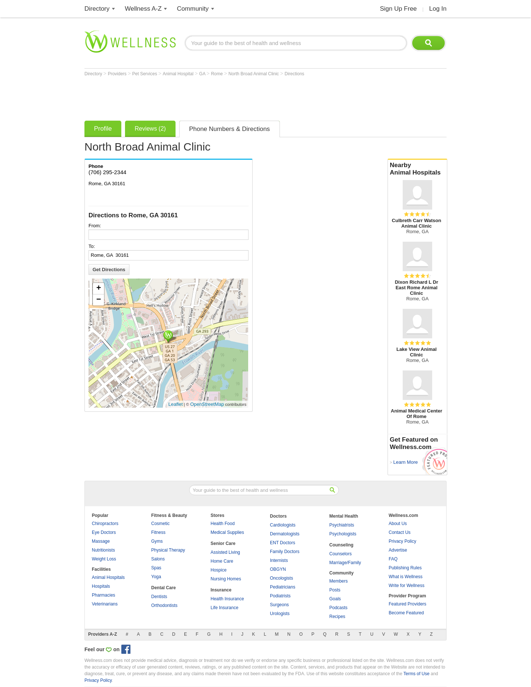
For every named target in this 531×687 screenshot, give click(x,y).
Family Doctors (284, 551)
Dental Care (163, 587)
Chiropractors (105, 523)
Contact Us (399, 532)
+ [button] (98, 288)
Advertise (398, 550)
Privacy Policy (402, 541)
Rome (217, 73)
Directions (294, 73)
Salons (158, 559)
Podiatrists (280, 595)
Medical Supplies (227, 532)
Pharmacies (103, 595)
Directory (97, 8)
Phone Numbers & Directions (229, 128)
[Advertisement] (218, 96)
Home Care (222, 561)
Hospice (218, 570)
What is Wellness (406, 576)
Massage (101, 541)
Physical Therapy (168, 550)
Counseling (341, 545)
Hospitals (101, 586)
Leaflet (176, 404)
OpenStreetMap (207, 404)
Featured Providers (407, 604)
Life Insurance (224, 607)
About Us (398, 523)
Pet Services (145, 73)
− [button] (98, 299)
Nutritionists (103, 550)
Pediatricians (282, 587)
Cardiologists (282, 525)
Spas (156, 567)
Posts (334, 590)
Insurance (221, 590)
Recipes (337, 616)
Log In (438, 8)
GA (202, 73)
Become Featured (406, 612)
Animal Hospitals (108, 577)
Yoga (156, 576)
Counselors (340, 553)
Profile (103, 128)
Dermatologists (284, 533)
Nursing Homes (226, 578)
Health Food (223, 523)
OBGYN (278, 569)
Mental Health (343, 516)
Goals (335, 598)
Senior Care (223, 543)
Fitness (158, 532)
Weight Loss (104, 559)
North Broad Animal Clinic (254, 73)
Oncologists (281, 578)
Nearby (417, 169)
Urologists (279, 613)
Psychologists (342, 533)
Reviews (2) (150, 128)
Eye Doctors (104, 532)
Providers (118, 73)
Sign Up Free (398, 8)
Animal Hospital (179, 73)
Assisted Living (225, 552)
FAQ (393, 559)
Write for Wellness (406, 585)
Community (193, 8)
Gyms (157, 541)
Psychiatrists (341, 525)
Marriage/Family (345, 562)
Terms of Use (416, 673)
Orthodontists (164, 605)
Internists (279, 560)
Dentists (159, 596)
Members (338, 581)
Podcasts (338, 607)
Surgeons (279, 604)
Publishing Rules (405, 567)
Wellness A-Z (143, 8)
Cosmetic (160, 523)
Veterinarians (105, 604)
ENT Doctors (282, 542)
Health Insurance (227, 598)
